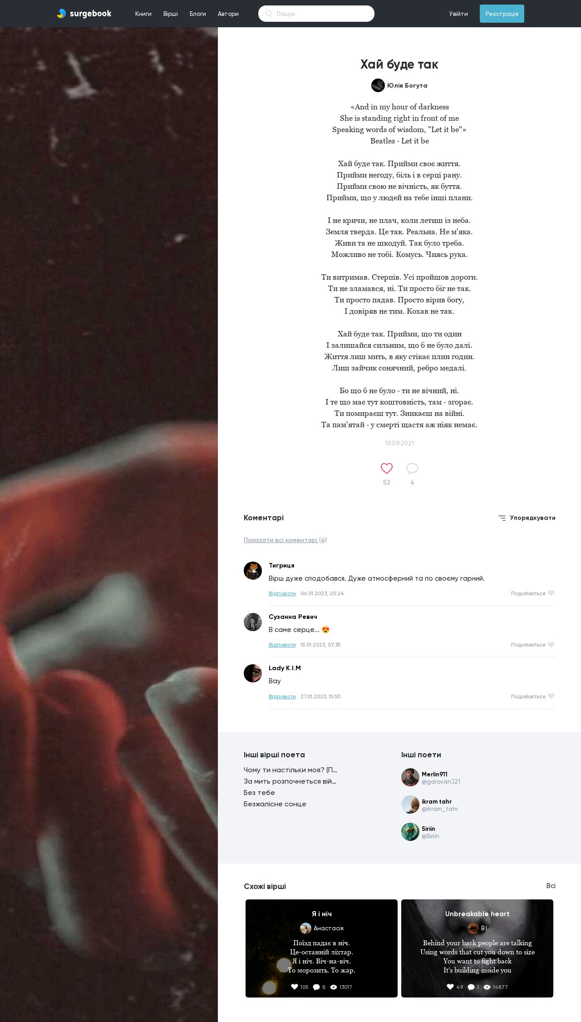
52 (386, 482)
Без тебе (259, 792)
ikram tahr (437, 801)
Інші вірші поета (274, 754)
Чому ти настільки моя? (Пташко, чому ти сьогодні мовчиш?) (291, 769)
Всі (551, 886)
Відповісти (282, 593)
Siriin (428, 828)
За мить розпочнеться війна (291, 781)
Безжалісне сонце (275, 804)
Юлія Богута (407, 85)
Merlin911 (435, 774)
